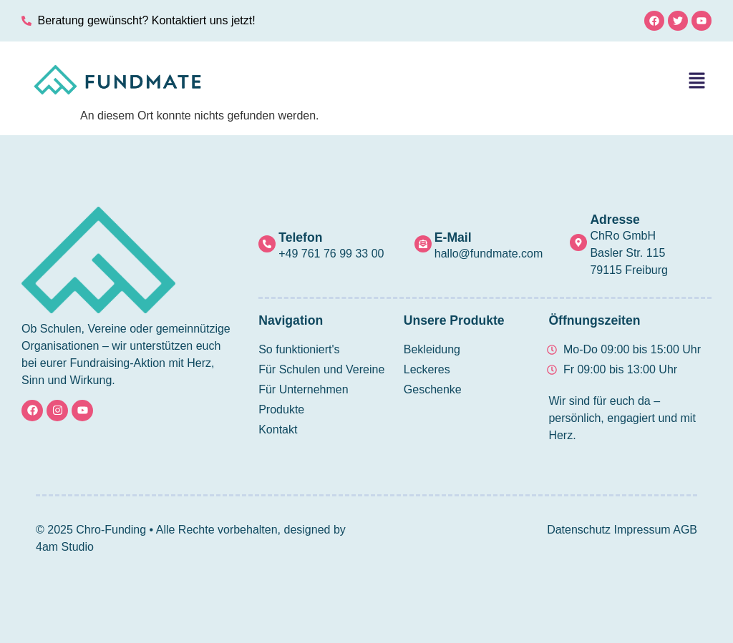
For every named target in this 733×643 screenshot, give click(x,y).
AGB (685, 530)
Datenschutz (579, 530)
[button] (697, 81)
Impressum (642, 530)
